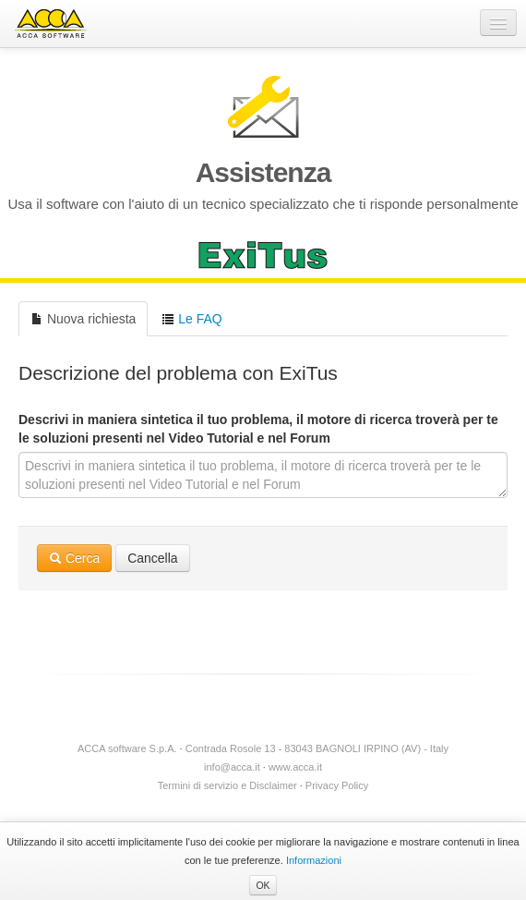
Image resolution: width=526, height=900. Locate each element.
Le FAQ (191, 318)
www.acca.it (295, 766)
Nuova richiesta (83, 318)
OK (262, 885)
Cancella (152, 558)
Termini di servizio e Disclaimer (227, 785)
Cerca (74, 558)
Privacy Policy (336, 785)
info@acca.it (232, 766)
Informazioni (313, 860)
